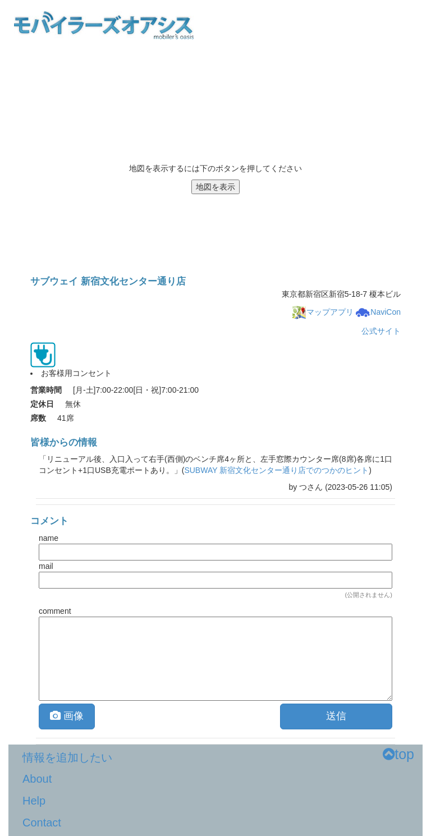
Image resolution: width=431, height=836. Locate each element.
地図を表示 (215, 186)
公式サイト (381, 331)
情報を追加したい (67, 757)
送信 (336, 716)
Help (33, 800)
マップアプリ (323, 311)
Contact (41, 822)
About (37, 779)
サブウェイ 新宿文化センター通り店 (108, 281)
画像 (67, 716)
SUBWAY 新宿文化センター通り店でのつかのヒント (276, 470)
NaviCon (378, 311)
